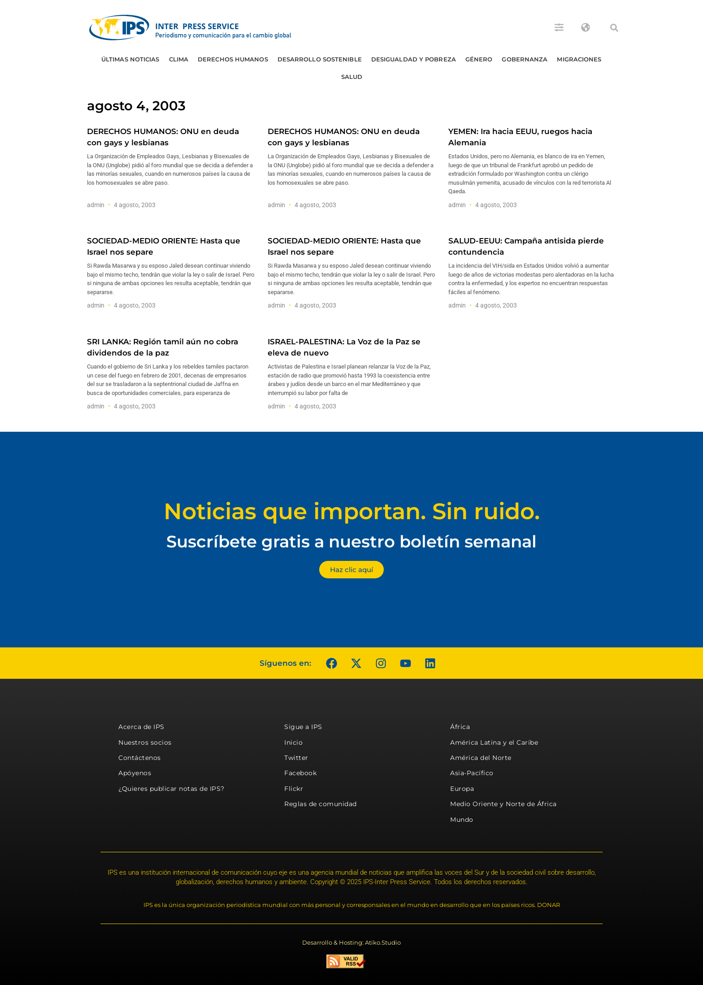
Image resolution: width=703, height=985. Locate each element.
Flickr (293, 789)
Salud (352, 76)
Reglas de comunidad (320, 804)
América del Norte (481, 758)
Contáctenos (139, 758)
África (460, 727)
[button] (614, 28)
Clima (179, 59)
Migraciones (579, 59)
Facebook (300, 773)
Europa (462, 789)
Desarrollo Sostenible (320, 59)
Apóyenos (134, 773)
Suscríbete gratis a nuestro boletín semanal (351, 541)
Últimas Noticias (130, 59)
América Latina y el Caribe (494, 742)
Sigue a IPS (303, 727)
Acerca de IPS (141, 727)
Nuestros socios (145, 742)
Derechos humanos (233, 59)
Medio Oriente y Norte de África (503, 804)
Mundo (461, 820)
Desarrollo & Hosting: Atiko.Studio (351, 942)
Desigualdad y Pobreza (413, 59)
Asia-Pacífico (472, 773)
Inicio (293, 742)
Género (479, 59)
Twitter (296, 758)
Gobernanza (524, 59)
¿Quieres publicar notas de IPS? (171, 789)
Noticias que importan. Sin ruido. (352, 511)
